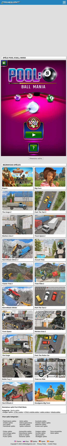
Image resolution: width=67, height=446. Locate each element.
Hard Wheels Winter (9, 308)
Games (17, 441)
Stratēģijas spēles (41, 436)
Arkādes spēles (8, 423)
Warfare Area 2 (40, 331)
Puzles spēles (7, 436)
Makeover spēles (40, 424)
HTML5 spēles (18, 412)
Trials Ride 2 (39, 284)
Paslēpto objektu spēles (43, 423)
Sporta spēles (39, 435)
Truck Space (6, 331)
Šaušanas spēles (24, 436)
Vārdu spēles (54, 433)
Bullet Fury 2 (7, 379)
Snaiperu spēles (40, 431)
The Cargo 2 (6, 212)
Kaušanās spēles (40, 421)
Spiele (42, 441)
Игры (26, 441)
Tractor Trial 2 (7, 284)
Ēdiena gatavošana (26, 423)
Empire (4, 188)
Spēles (33, 441)
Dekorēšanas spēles (25, 433)
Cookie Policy (52, 444)
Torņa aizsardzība (56, 431)
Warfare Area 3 (7, 236)
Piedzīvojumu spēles (9, 421)
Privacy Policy (41, 444)
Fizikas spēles (7, 431)
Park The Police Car (42, 355)
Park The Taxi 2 (40, 308)
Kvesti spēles (7, 435)
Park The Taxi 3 (40, 212)
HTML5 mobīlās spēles (31, 412)
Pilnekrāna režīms (35, 158)
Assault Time (39, 260)
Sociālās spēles (40, 433)
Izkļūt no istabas (24, 435)
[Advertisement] (33, 23)
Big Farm (38, 188)
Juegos (50, 441)
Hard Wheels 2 (7, 403)
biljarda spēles (55, 412)
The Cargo (6, 355)
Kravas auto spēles (41, 426)
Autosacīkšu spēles (25, 431)
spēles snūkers (45, 412)
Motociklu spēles (25, 424)
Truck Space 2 (40, 236)
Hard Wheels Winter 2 (10, 260)
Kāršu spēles (24, 421)
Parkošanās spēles (9, 426)
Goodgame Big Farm (42, 403)
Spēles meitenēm (25, 426)
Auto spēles (6, 424)
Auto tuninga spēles (9, 433)
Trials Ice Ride (40, 379)
